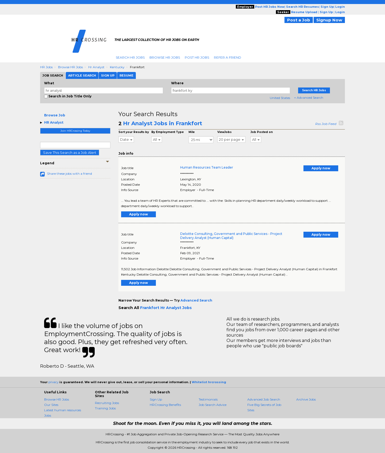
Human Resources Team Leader (206, 167)
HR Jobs (46, 67)
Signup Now (329, 19)
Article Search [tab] (82, 75)
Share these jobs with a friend (69, 174)
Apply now (320, 168)
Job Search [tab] (53, 75)
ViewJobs (224, 132)
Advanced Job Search (263, 399)
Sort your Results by (133, 132)
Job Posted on (262, 132)
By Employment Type (167, 132)
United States (280, 98)
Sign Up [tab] (107, 75)
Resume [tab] (126, 75)
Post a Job (298, 19)
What (49, 83)
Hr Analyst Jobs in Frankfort (162, 123)
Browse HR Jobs (164, 57)
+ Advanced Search (308, 98)
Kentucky (117, 67)
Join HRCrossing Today (75, 130)
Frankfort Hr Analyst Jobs (166, 307)
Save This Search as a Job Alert (69, 152)
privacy (53, 382)
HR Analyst (53, 122)
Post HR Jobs (197, 57)
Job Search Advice (212, 405)
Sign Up (156, 399)
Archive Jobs (306, 399)
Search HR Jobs (130, 57)
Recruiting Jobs (107, 403)
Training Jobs (105, 408)
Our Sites (51, 405)
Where (177, 83)
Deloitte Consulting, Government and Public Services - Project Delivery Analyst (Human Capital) (231, 236)
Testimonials (208, 399)
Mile (191, 132)
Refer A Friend (227, 57)
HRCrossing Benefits (165, 405)
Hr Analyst (96, 67)
